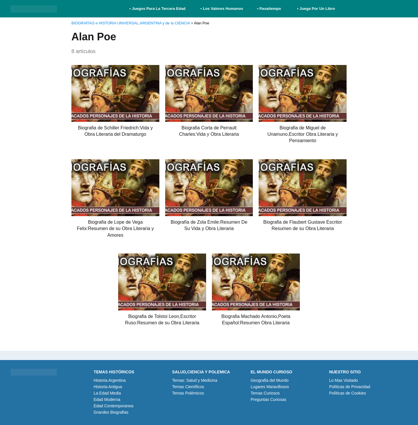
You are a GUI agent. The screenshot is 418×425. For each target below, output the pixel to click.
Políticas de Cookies (347, 393)
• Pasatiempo (269, 8)
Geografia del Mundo (270, 380)
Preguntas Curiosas (268, 399)
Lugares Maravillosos (270, 386)
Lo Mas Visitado (343, 380)
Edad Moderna (106, 399)
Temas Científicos (188, 386)
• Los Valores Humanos (222, 8)
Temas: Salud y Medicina (194, 380)
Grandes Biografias (110, 412)
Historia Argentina (109, 380)
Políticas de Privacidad (349, 386)
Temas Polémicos (188, 393)
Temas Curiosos (265, 393)
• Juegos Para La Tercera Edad (158, 8)
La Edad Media (107, 393)
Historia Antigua (107, 386)
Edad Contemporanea (113, 406)
